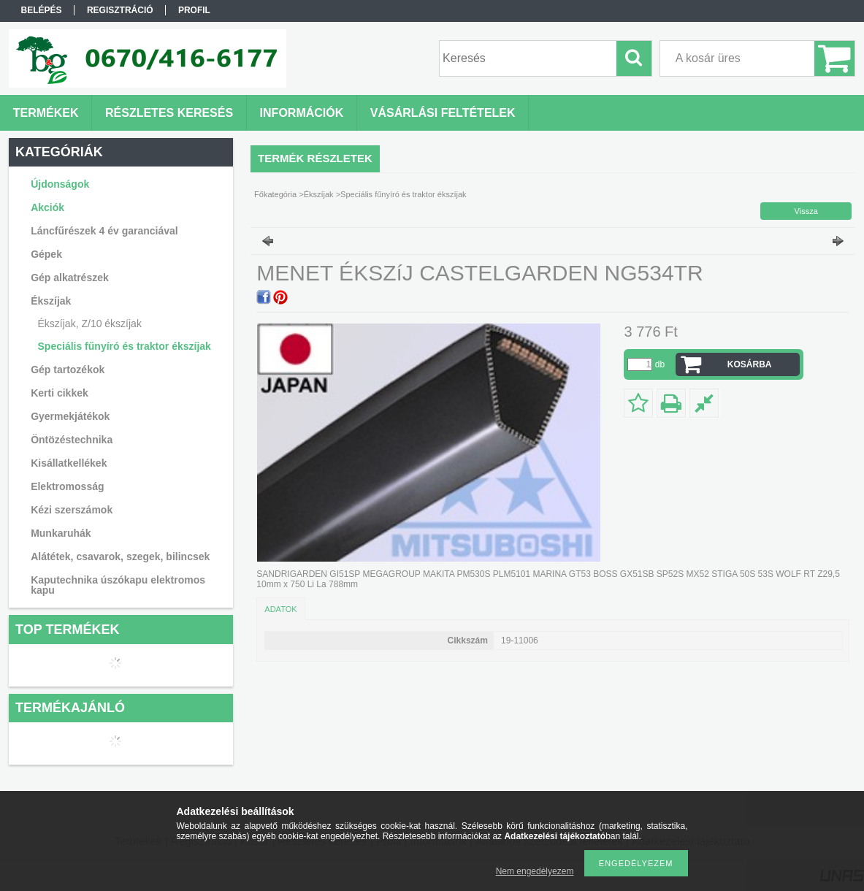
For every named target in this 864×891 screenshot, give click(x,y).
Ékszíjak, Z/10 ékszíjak (90, 323)
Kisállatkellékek (69, 463)
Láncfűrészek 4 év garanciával (104, 231)
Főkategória (275, 194)
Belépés (41, 10)
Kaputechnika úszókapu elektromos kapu (118, 585)
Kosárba (749, 364)
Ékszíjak (319, 194)
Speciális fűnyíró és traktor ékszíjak (124, 346)
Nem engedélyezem (535, 871)
